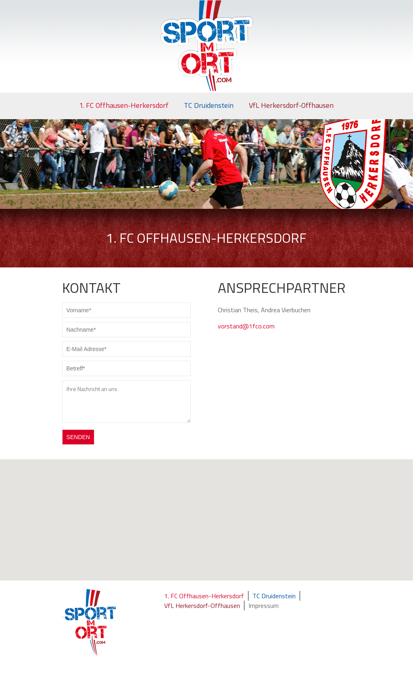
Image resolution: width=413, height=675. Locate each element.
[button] (210, 528)
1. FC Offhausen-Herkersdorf (124, 105)
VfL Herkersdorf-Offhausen (291, 105)
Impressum (263, 605)
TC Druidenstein (209, 105)
